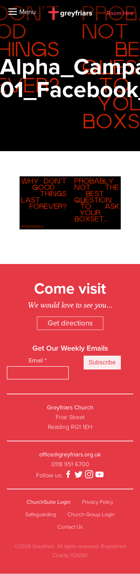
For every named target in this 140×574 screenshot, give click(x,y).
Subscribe (102, 362)
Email (38, 360)
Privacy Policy (97, 502)
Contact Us (70, 527)
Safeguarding (40, 514)
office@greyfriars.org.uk (70, 454)
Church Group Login (91, 514)
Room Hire (120, 13)
